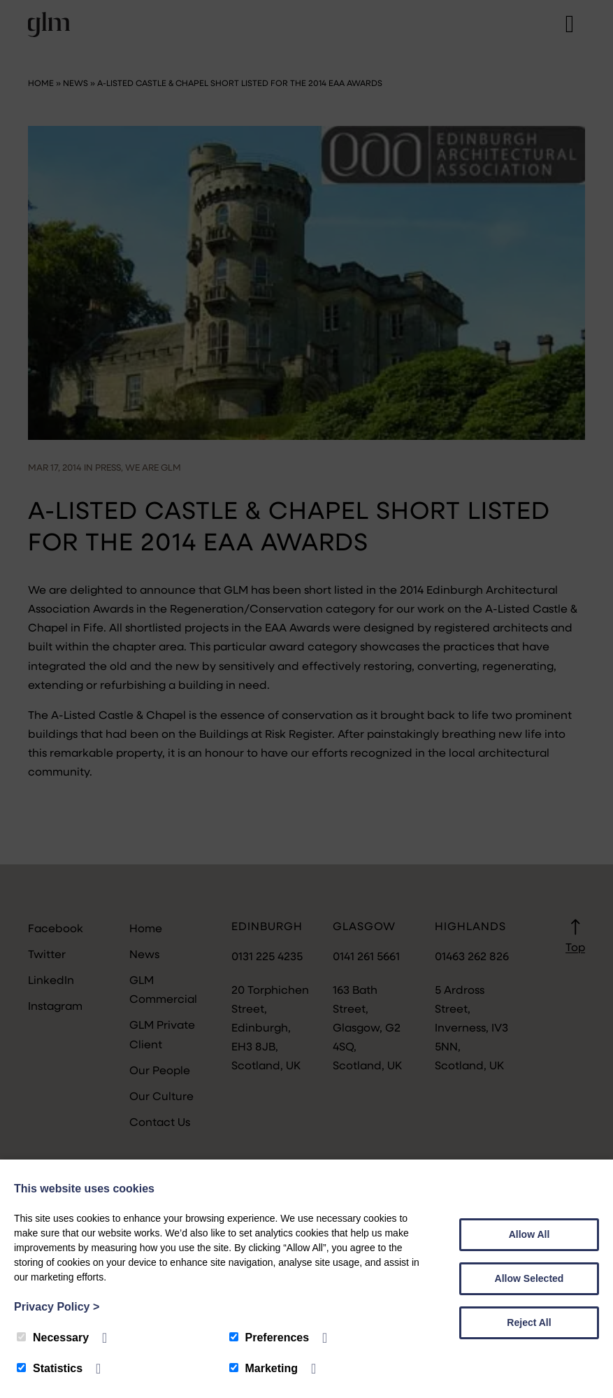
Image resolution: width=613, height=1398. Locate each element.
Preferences (269, 1337)
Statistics (49, 1368)
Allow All (529, 1234)
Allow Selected (529, 1278)
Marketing (263, 1368)
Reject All (529, 1322)
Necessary (53, 1337)
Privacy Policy (56, 1307)
